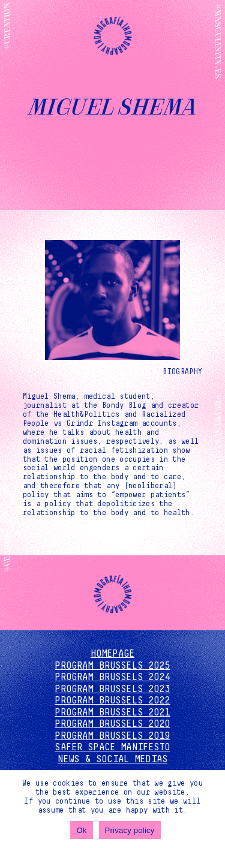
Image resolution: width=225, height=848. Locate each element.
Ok (81, 830)
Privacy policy (130, 830)
